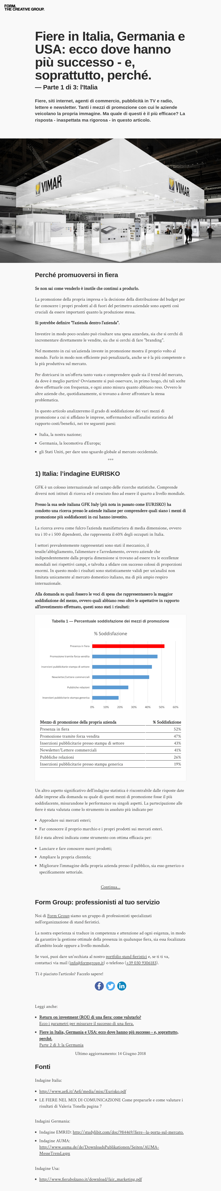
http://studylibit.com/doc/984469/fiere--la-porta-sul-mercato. (128, 1132)
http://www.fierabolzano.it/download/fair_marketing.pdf (90, 1179)
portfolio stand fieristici (126, 956)
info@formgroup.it (87, 963)
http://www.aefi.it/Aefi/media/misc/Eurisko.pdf (82, 1091)
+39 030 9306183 (141, 963)
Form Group (58, 916)
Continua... (110, 887)
